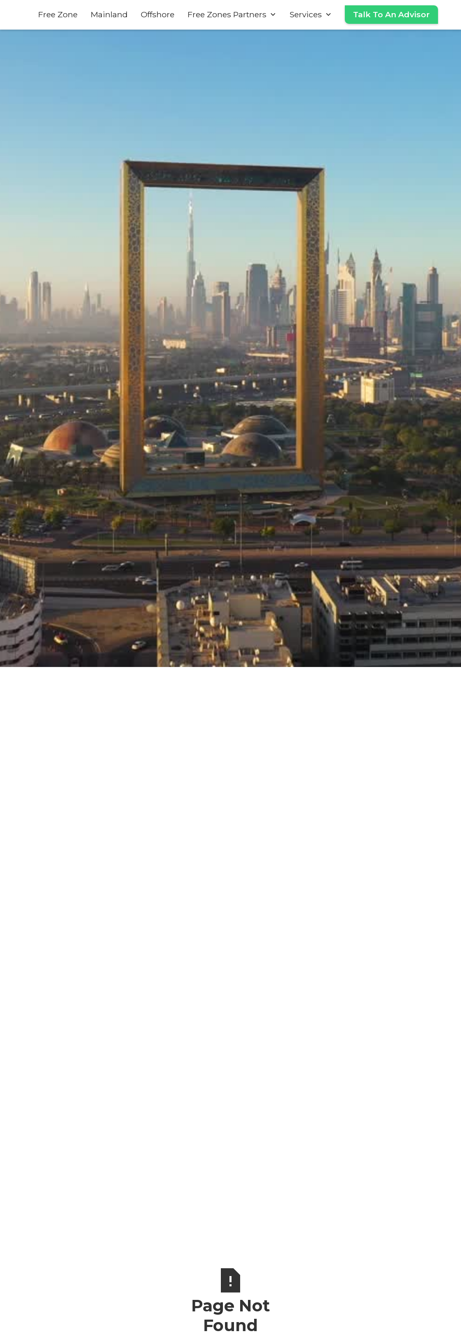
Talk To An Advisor (391, 14)
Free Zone (58, 14)
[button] (232, 14)
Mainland (109, 14)
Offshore (157, 14)
